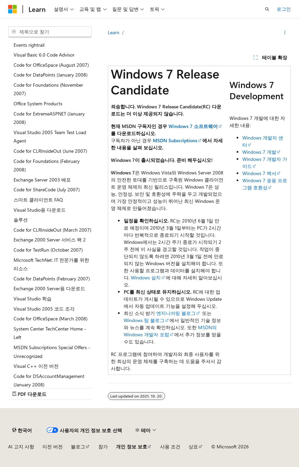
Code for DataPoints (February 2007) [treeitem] (52, 278)
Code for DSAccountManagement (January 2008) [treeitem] (49, 380)
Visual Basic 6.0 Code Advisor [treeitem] (44, 54)
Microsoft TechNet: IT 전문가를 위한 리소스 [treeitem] (51, 264)
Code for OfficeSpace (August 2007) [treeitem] (51, 65)
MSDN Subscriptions (175, 140)
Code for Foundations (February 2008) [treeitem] (47, 165)
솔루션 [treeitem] (21, 219)
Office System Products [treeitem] (38, 103)
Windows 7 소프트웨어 (193, 126)
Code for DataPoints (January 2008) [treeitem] (50, 74)
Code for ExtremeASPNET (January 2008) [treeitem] (49, 118)
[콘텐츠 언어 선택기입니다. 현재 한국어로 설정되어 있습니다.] (22, 430)
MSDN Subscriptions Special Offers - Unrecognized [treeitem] (52, 351)
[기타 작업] (285, 32)
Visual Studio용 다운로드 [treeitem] (40, 210)
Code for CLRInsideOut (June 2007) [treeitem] (50, 151)
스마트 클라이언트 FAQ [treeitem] (38, 199)
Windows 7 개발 (259, 152)
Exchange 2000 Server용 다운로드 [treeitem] (49, 288)
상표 (193, 446)
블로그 (78, 446)
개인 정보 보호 (131, 446)
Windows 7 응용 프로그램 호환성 (264, 184)
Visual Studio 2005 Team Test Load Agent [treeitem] (50, 136)
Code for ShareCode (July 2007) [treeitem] (47, 189)
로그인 (284, 9)
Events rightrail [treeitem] (29, 45)
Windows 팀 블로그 (144, 320)
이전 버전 (52, 446)
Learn (113, 32)
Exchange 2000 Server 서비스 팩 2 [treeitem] (50, 239)
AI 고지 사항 (21, 446)
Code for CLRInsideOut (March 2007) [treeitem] (52, 230)
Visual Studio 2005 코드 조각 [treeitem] (44, 308)
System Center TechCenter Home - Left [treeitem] (50, 333)
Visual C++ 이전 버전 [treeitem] (36, 366)
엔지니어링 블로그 (176, 313)
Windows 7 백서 (259, 173)
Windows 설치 (146, 277)
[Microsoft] (12, 9)
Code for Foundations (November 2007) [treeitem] (48, 89)
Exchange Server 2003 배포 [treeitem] (42, 179)
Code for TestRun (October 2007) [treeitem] (48, 250)
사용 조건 (170, 446)
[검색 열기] (267, 9)
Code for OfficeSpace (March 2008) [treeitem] (50, 318)
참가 (103, 446)
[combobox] (50, 31)
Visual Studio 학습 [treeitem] (33, 298)
